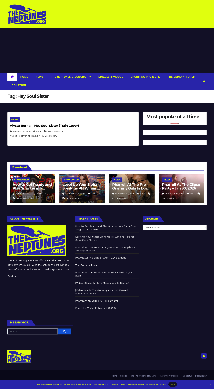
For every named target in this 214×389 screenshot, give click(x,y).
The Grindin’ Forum (181, 77)
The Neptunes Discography (70, 77)
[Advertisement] (107, 50)
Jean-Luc (40, 194)
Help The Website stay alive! (143, 376)
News (39, 77)
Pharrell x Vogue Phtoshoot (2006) (95, 308)
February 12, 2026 (125, 194)
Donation (18, 85)
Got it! (172, 384)
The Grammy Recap (86, 265)
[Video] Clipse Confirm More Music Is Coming (102, 283)
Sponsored (21, 179)
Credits (11, 276)
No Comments (55, 131)
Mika (37, 131)
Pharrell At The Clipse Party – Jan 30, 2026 (181, 186)
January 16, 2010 (22, 131)
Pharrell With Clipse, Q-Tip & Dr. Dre (96, 300)
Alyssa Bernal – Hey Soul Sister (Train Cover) (44, 126)
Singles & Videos (110, 77)
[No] (210, 384)
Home (24, 77)
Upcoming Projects (145, 77)
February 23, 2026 (75, 194)
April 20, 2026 (24, 194)
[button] (204, 81)
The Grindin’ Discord (168, 376)
